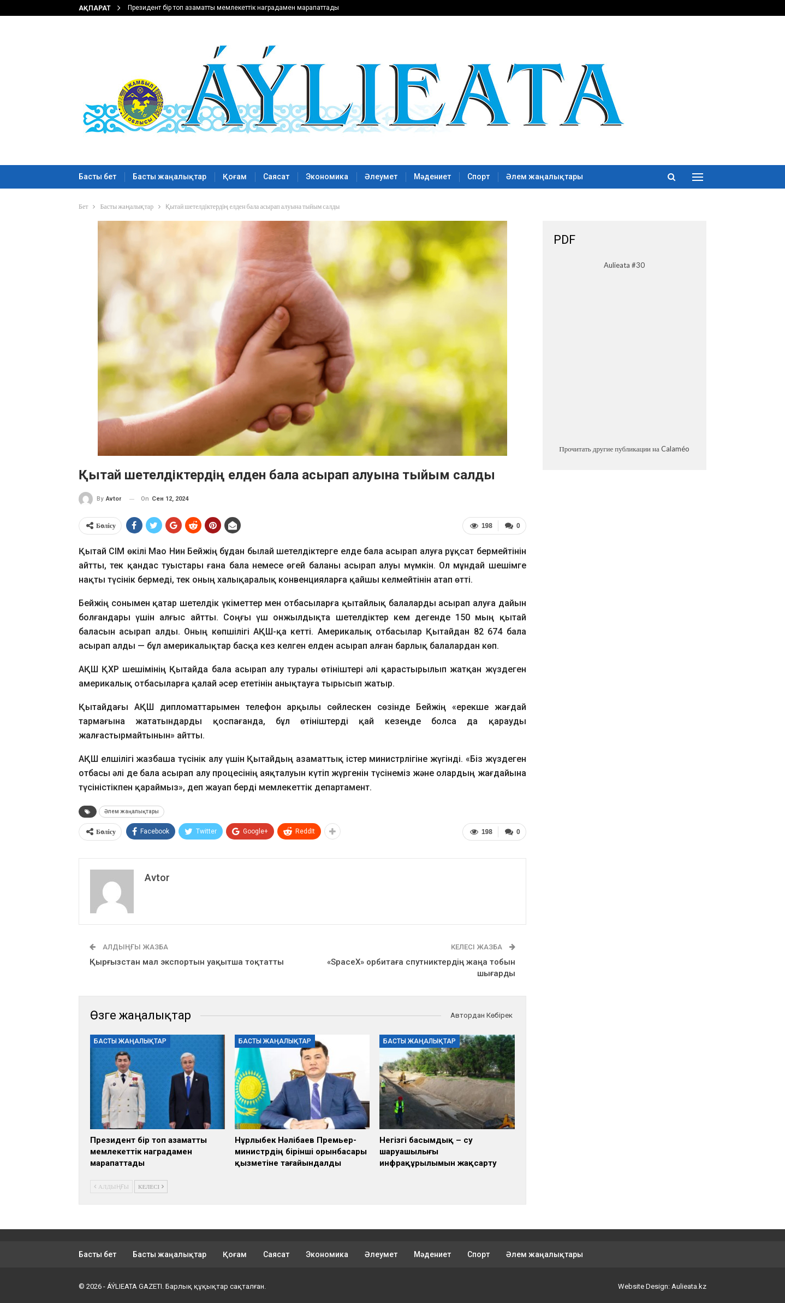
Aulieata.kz (688, 1286)
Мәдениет (432, 176)
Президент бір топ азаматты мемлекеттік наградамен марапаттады (233, 7)
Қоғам (235, 176)
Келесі (151, 1185)
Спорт (478, 176)
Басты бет (97, 176)
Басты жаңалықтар (169, 176)
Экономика (327, 176)
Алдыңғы (111, 1185)
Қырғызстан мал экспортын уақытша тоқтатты (187, 961)
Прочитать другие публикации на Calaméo (624, 448)
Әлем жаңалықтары (544, 176)
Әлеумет (381, 176)
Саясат (276, 176)
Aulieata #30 (624, 265)
